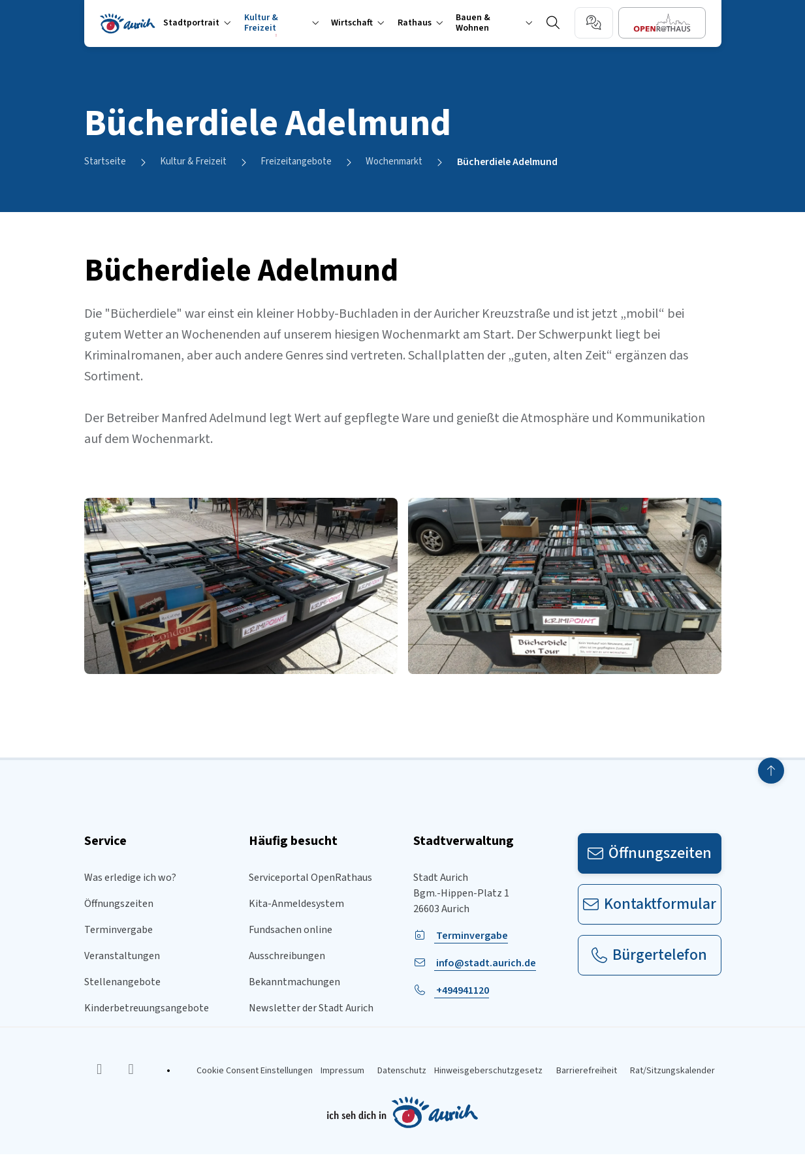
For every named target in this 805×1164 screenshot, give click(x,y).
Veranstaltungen (122, 956)
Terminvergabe (118, 930)
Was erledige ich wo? (130, 878)
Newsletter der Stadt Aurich (311, 1009)
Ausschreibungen (287, 956)
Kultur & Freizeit (201, 162)
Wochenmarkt (416, 162)
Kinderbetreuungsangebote (146, 1009)
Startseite (107, 162)
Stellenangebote (122, 982)
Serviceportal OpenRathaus (310, 878)
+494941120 (461, 991)
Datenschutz (385, 1075)
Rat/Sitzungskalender (679, 1075)
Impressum (318, 1075)
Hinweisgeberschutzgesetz (480, 1075)
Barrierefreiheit (585, 1075)
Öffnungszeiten (118, 904)
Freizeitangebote (311, 162)
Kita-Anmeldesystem (296, 904)
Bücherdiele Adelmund (534, 162)
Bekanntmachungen (294, 982)
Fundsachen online (290, 930)
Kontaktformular (649, 904)
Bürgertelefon (649, 955)
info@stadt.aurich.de (485, 964)
